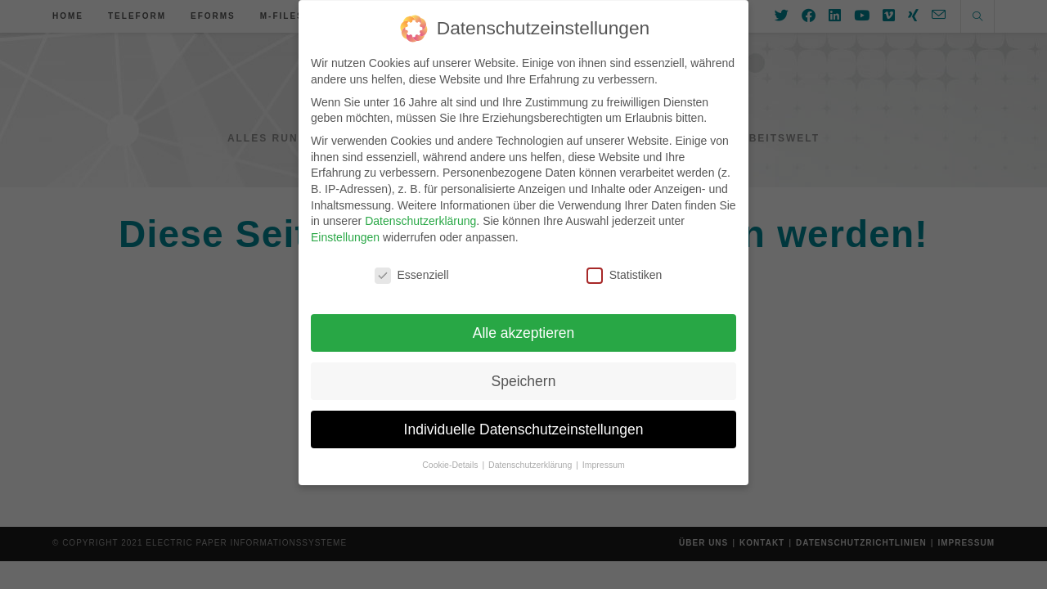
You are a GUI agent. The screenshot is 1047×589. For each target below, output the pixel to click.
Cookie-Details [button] (451, 457)
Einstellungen (345, 229)
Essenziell (412, 267)
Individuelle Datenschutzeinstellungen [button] (524, 421)
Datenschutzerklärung (420, 212)
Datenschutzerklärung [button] (531, 457)
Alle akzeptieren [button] (524, 325)
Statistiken (624, 267)
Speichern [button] (524, 373)
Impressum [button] (603, 457)
